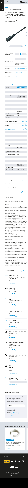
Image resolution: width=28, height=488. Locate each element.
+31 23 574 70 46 (15, 412)
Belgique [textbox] (10, 405)
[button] (2, 2)
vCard (12, 415)
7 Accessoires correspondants (21, 76)
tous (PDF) (22, 271)
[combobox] (16, 405)
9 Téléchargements (19, 72)
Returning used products (14, 486)
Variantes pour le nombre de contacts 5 (9, 61)
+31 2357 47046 (15, 473)
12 (25, 54)
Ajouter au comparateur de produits (21, 68)
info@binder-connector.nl (14, 475)
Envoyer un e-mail (15, 413)
